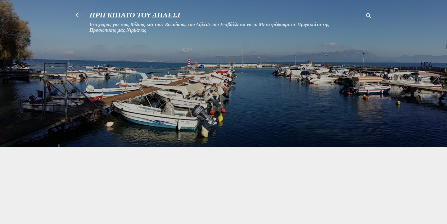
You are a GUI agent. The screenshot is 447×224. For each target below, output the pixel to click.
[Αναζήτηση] (368, 16)
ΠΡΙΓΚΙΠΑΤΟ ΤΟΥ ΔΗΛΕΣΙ (134, 15)
